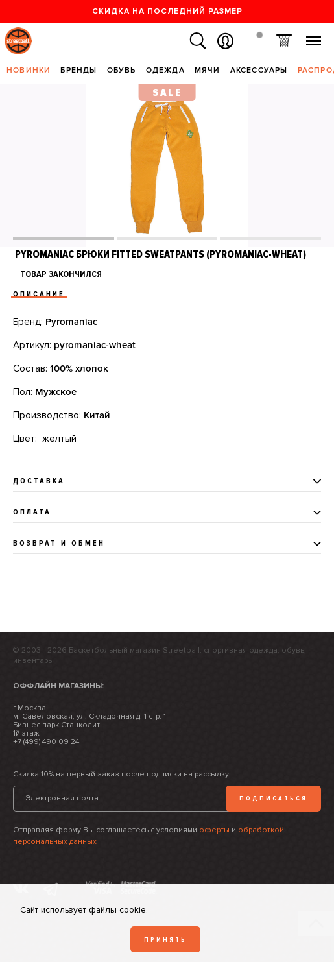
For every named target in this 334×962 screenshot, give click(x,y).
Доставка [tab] (39, 481)
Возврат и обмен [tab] (59, 543)
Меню (313, 36)
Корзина (284, 41)
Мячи (208, 70)
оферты (214, 830)
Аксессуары (259, 70)
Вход (225, 41)
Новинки (28, 70)
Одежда (165, 70)
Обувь (121, 70)
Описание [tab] (39, 294)
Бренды (78, 70)
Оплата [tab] (32, 512)
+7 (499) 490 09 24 (46, 742)
